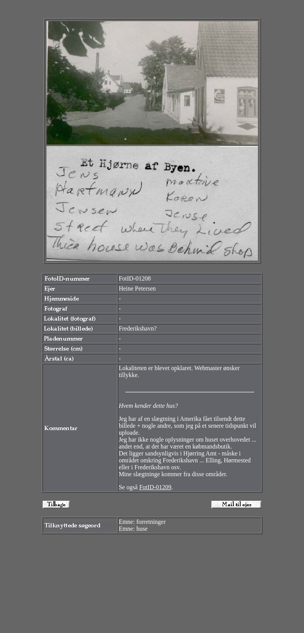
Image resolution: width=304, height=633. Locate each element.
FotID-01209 (155, 487)
